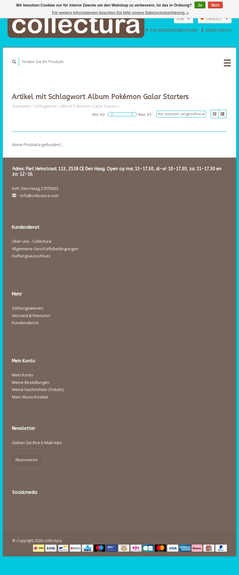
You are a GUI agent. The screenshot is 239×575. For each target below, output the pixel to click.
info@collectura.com (39, 195)
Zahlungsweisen (27, 308)
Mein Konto (216, 30)
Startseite (21, 106)
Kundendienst (25, 322)
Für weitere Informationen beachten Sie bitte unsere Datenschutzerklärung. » (120, 13)
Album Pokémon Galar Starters (89, 106)
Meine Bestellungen (30, 382)
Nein (215, 5)
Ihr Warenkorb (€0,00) (171, 30)
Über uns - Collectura (31, 241)
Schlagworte (45, 106)
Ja (200, 5)
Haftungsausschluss (31, 256)
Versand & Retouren (31, 315)
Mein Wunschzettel (30, 397)
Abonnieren (26, 459)
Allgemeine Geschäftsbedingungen (45, 248)
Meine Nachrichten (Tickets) (37, 389)
